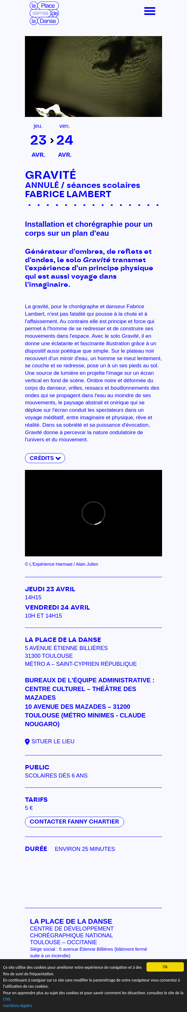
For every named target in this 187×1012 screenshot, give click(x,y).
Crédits (42, 458)
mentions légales (17, 1005)
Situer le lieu (52, 741)
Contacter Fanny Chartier (74, 822)
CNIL (7, 999)
